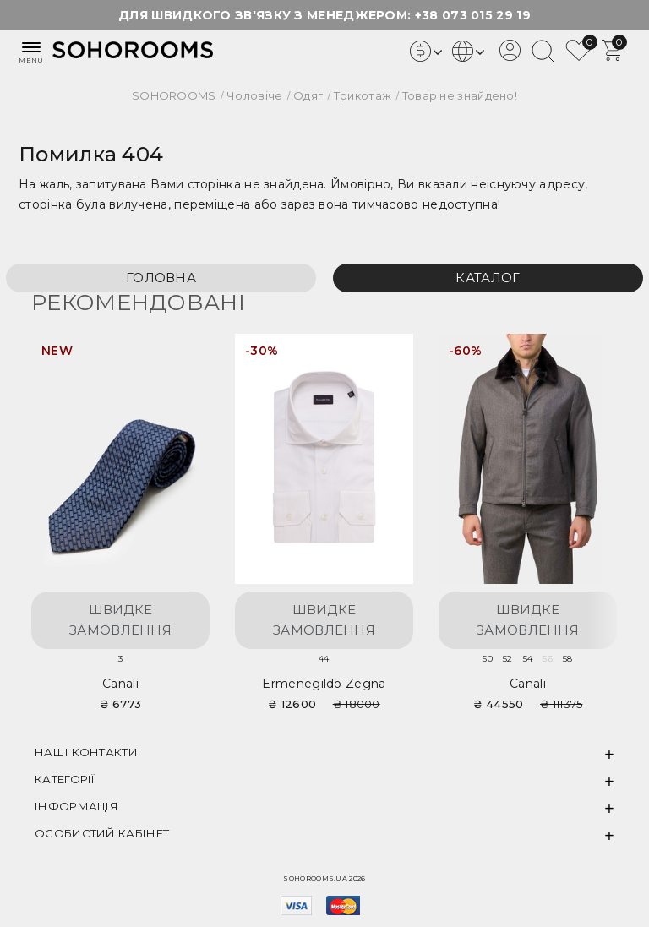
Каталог (487, 278)
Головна (161, 278)
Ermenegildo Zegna (323, 683)
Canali (120, 683)
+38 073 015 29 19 (473, 15)
